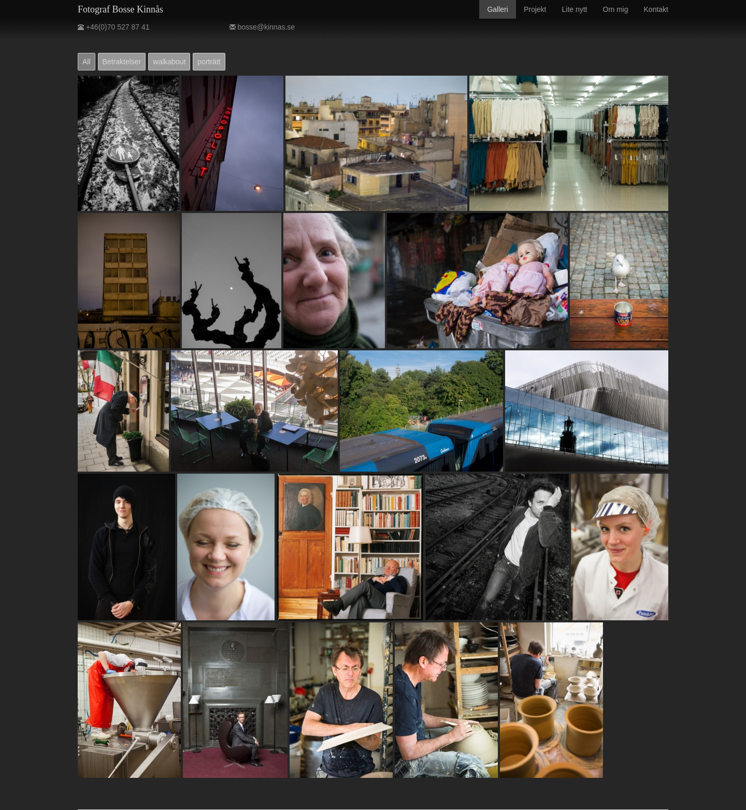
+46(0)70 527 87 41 (114, 27)
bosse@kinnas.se (262, 27)
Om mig (615, 9)
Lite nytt (574, 9)
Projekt (535, 9)
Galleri (497, 9)
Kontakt (656, 9)
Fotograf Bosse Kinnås (120, 9)
